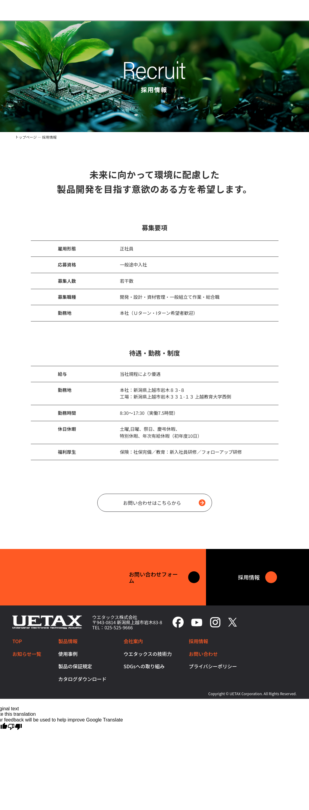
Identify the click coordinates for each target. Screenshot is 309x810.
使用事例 (68, 653)
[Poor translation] (15, 726)
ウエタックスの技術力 (148, 653)
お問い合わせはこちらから (164, 502)
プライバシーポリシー (213, 666)
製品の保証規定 (75, 666)
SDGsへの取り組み (144, 666)
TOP (17, 641)
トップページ (26, 137)
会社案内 (133, 641)
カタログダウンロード (82, 679)
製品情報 (68, 641)
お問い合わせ (203, 653)
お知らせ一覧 (26, 653)
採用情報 (198, 641)
